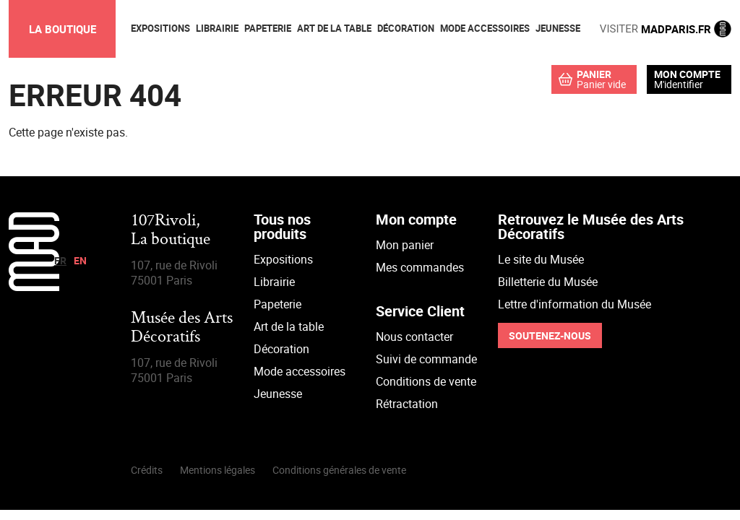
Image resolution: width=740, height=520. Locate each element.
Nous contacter (414, 336)
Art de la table (289, 326)
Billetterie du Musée (548, 282)
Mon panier (405, 245)
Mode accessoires (299, 371)
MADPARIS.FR (665, 29)
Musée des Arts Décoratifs (182, 328)
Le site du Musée (541, 259)
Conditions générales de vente (339, 470)
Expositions (283, 259)
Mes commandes (420, 267)
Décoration (281, 349)
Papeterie (277, 304)
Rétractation (407, 404)
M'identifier (678, 84)
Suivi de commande (426, 359)
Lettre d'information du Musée (574, 304)
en (80, 260)
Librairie (274, 282)
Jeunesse (278, 394)
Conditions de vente (426, 381)
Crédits (147, 470)
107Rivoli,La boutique (170, 231)
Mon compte (687, 74)
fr (60, 260)
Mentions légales (217, 470)
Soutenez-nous (550, 335)
